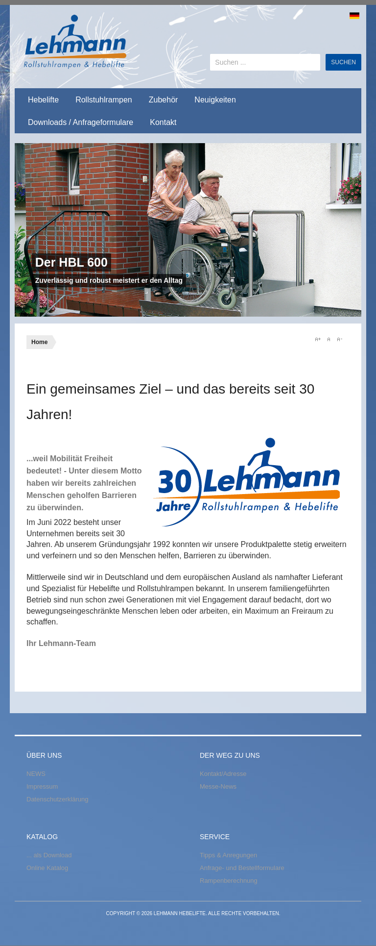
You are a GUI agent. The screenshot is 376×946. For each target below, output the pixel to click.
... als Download (49, 855)
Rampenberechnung (229, 880)
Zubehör (163, 100)
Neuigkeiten (215, 100)
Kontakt (163, 122)
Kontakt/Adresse (223, 773)
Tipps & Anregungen (228, 855)
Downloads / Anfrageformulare (80, 122)
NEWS (36, 773)
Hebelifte (43, 100)
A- (339, 339)
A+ (317, 339)
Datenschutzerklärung (57, 799)
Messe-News (218, 786)
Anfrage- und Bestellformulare (242, 867)
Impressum (42, 786)
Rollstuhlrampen (103, 100)
